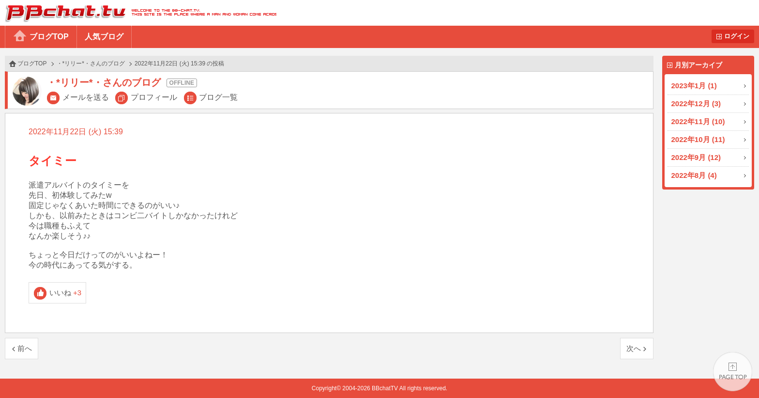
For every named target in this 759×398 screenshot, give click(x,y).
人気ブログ (104, 36)
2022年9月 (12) (696, 157)
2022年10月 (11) (698, 139)
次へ (633, 348)
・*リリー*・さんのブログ (91, 63)
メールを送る (85, 97)
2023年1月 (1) (694, 85)
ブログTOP (49, 36)
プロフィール (154, 97)
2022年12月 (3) (696, 103)
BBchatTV (138, 13)
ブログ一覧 (218, 97)
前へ (24, 348)
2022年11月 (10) (698, 121)
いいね (65, 292)
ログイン (736, 36)
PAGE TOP (732, 371)
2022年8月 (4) (694, 175)
